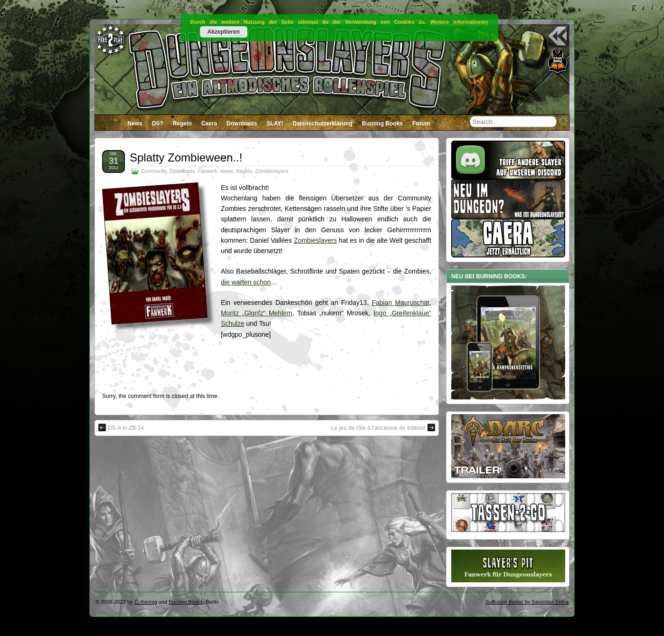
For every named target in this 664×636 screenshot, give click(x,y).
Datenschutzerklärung (322, 123)
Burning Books (382, 123)
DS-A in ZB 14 (121, 427)
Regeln (182, 123)
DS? (157, 123)
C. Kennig (145, 602)
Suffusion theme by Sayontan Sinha (527, 602)
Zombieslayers (271, 171)
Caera (209, 123)
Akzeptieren (223, 31)
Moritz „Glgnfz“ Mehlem (256, 313)
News (134, 123)
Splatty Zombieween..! (186, 157)
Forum (421, 123)
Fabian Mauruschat (400, 302)
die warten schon (246, 282)
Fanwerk (207, 171)
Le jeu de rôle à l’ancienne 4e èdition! (383, 427)
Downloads (242, 123)
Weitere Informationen (459, 22)
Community (154, 171)
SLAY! (274, 123)
